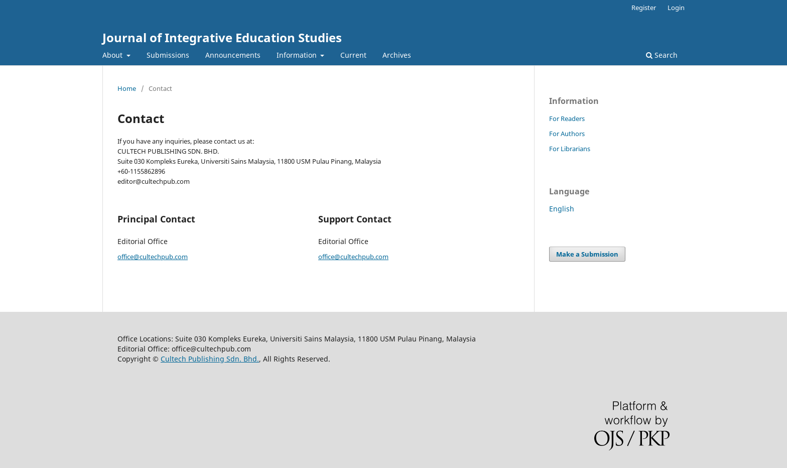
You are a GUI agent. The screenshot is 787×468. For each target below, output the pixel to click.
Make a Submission (587, 254)
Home (126, 88)
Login (676, 7)
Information (298, 55)
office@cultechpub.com (152, 256)
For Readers (567, 118)
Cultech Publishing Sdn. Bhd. (210, 359)
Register (643, 7)
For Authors (567, 133)
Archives (396, 55)
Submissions (168, 55)
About (113, 55)
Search (662, 55)
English (561, 208)
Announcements (232, 55)
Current (353, 55)
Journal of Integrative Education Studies (222, 37)
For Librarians (569, 148)
